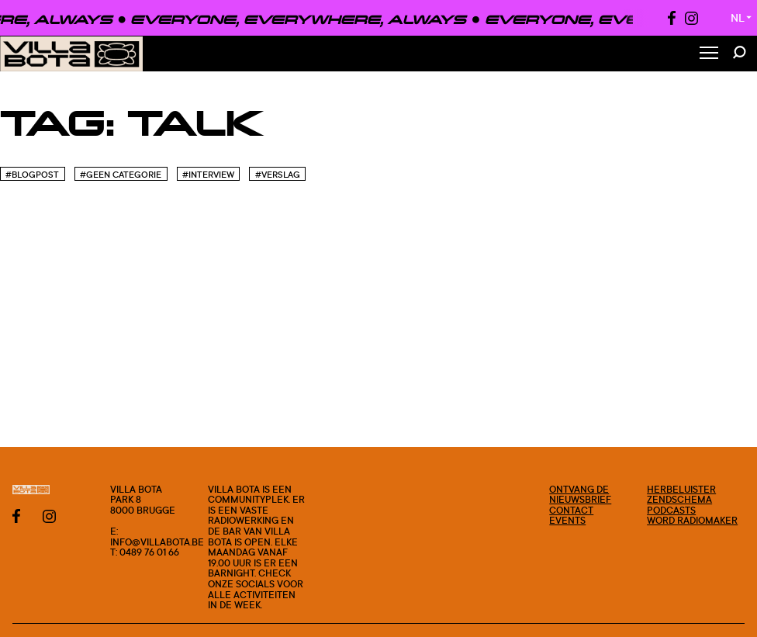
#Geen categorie (120, 174)
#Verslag (277, 174)
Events (567, 520)
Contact (571, 510)
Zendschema (679, 499)
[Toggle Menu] (709, 54)
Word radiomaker (692, 520)
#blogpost (32, 174)
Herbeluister (681, 489)
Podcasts (671, 510)
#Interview (208, 174)
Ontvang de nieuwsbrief (580, 495)
